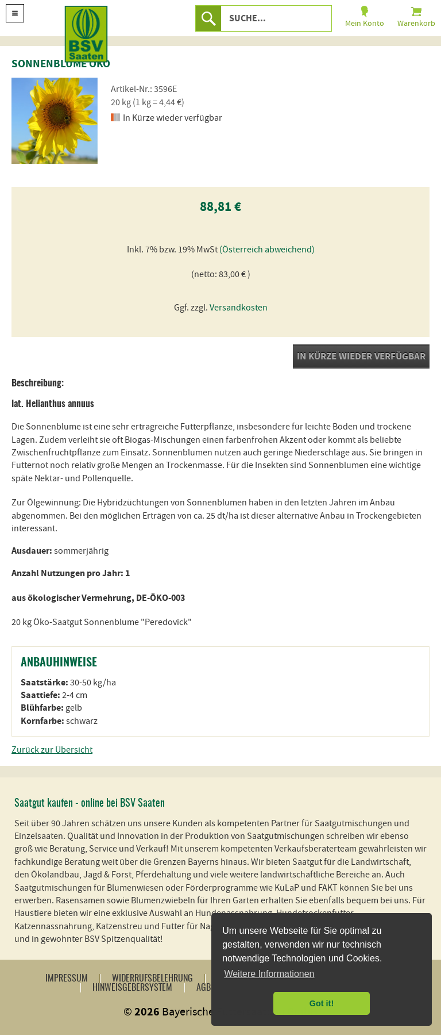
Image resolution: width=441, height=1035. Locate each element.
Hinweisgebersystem (132, 987)
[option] (54, 121)
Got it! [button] (322, 1003)
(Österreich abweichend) (267, 249)
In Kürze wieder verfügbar (361, 356)
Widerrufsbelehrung (152, 978)
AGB (203, 987)
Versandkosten (239, 307)
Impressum (66, 978)
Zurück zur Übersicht (51, 749)
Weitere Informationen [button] (269, 974)
